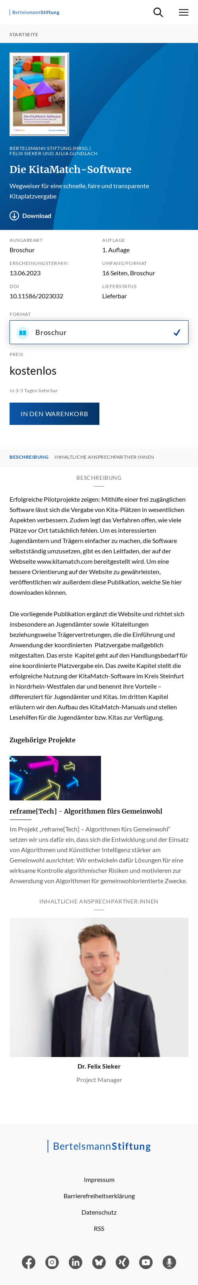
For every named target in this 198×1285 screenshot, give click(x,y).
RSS (99, 1228)
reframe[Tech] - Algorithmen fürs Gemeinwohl (86, 811)
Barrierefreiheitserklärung (99, 1195)
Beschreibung (29, 457)
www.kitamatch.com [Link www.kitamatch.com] (65, 561)
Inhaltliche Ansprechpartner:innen (104, 457)
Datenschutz (99, 1212)
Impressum (99, 1179)
